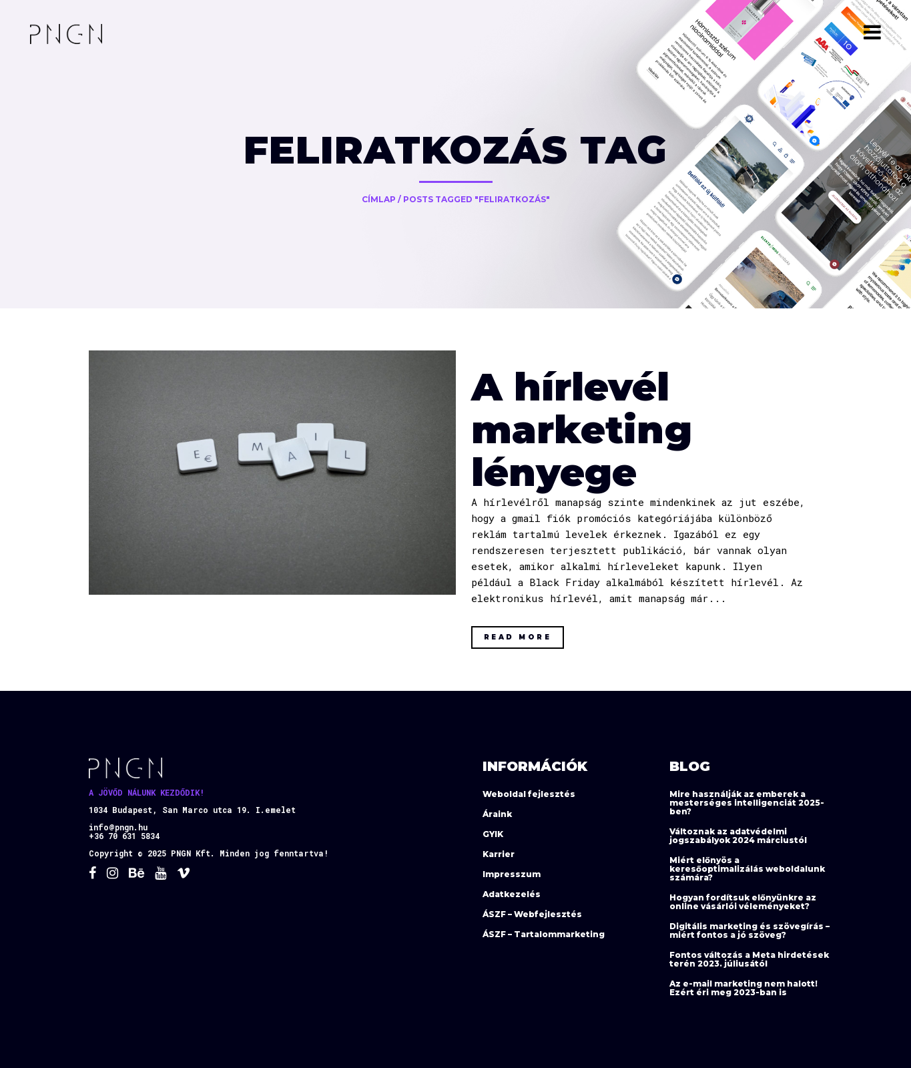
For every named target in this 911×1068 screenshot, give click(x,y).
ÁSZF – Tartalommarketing (544, 934)
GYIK (493, 834)
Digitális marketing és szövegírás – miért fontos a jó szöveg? (749, 930)
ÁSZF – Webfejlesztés (532, 914)
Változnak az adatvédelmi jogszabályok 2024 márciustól (738, 835)
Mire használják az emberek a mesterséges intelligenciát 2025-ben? (746, 803)
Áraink (497, 814)
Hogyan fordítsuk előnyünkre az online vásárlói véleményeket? (742, 901)
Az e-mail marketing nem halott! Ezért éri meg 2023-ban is (743, 988)
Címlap (379, 199)
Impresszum (512, 874)
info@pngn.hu (118, 827)
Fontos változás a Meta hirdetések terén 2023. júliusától (749, 959)
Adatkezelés (512, 894)
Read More (518, 637)
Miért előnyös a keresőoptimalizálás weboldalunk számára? (747, 869)
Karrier (499, 854)
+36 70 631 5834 (124, 835)
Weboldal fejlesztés (529, 794)
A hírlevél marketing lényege (581, 429)
